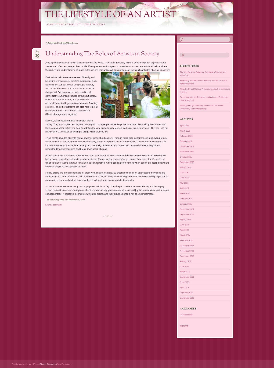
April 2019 (184, 287)
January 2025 (186, 204)
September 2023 (187, 256)
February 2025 (186, 199)
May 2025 (184, 183)
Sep (37, 52)
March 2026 (185, 131)
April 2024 (184, 230)
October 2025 (186, 157)
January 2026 (186, 141)
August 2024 (185, 219)
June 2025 (184, 178)
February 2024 (186, 240)
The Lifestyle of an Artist (110, 15)
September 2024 (187, 214)
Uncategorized (186, 315)
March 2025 (185, 193)
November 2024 (187, 209)
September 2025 (187, 162)
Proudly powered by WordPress (25, 364)
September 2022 (187, 277)
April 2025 (184, 188)
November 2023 (187, 251)
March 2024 (185, 235)
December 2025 (187, 146)
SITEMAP (184, 326)
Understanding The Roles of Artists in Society (102, 54)
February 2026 (186, 136)
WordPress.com (64, 364)
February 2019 (186, 293)
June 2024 (184, 225)
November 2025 (187, 152)
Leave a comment (53, 205)
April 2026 (184, 126)
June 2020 (184, 282)
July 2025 (184, 173)
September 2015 (187, 298)
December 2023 (187, 246)
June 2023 (184, 266)
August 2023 (185, 261)
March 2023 (185, 272)
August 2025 (185, 167)
